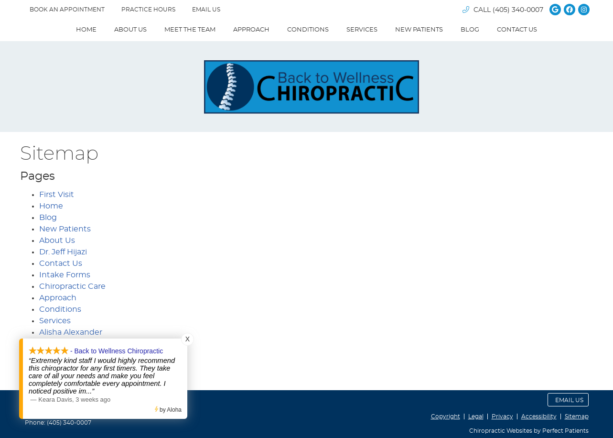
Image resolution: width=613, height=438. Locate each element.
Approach (251, 30)
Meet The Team (189, 30)
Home (86, 30)
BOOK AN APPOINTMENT (67, 9)
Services (361, 30)
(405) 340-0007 (518, 10)
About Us (130, 30)
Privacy (502, 416)
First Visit (56, 194)
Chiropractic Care (72, 286)
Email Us (206, 9)
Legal (476, 416)
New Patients (419, 30)
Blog (470, 30)
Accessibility (539, 416)
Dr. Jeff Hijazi (63, 252)
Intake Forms (64, 275)
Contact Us (517, 30)
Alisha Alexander (70, 332)
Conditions (308, 30)
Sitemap (577, 416)
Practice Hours (148, 9)
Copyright (445, 416)
